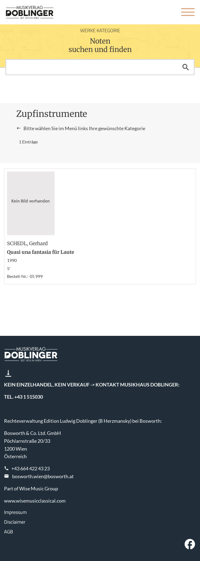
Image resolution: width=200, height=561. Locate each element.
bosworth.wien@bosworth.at (43, 476)
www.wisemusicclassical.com (35, 501)
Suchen (186, 67)
